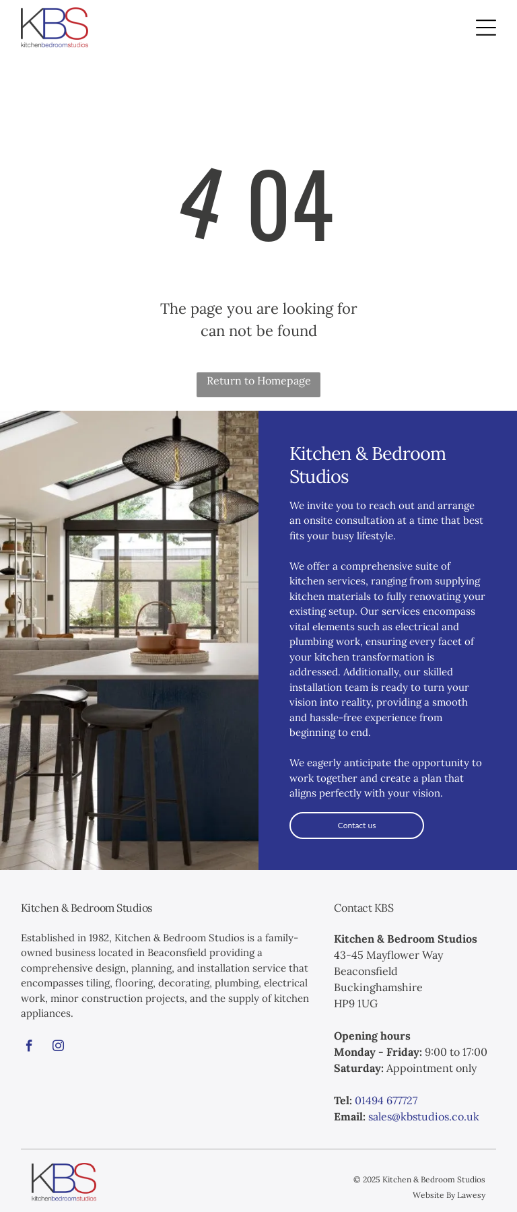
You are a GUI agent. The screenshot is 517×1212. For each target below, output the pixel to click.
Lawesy (471, 1195)
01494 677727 (386, 1100)
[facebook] (29, 1048)
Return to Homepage (259, 380)
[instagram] (58, 1048)
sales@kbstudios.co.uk (423, 1116)
